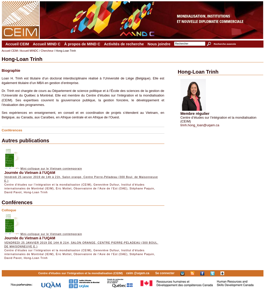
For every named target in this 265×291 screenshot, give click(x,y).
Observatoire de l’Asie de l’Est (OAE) (100, 188)
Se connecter (164, 273)
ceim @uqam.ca (137, 273)
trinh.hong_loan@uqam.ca (199, 125)
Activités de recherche (124, 44)
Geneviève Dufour (106, 184)
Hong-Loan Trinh (36, 192)
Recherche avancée (225, 44)
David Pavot (13, 192)
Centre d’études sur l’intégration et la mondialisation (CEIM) (47, 184)
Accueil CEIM (17, 44)
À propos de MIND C (82, 44)
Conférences (12, 130)
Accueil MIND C (46, 44)
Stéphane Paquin (141, 188)
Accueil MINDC (29, 50)
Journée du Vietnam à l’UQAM (29, 173)
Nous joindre (159, 44)
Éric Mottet (64, 188)
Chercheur (47, 50)
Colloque (9, 210)
